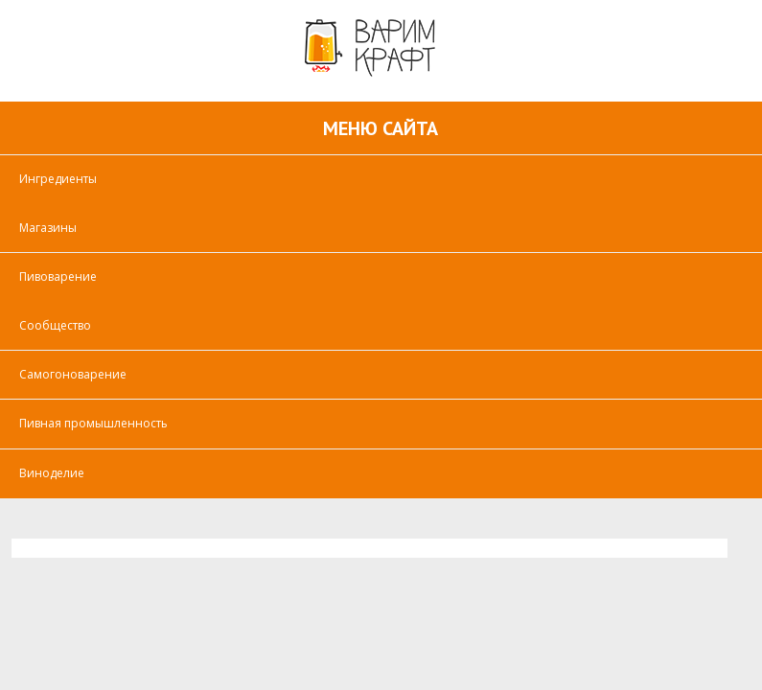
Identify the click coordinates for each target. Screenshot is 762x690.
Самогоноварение (73, 374)
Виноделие (51, 473)
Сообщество (55, 325)
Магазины (48, 227)
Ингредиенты (58, 179)
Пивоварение (58, 276)
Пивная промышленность (93, 423)
